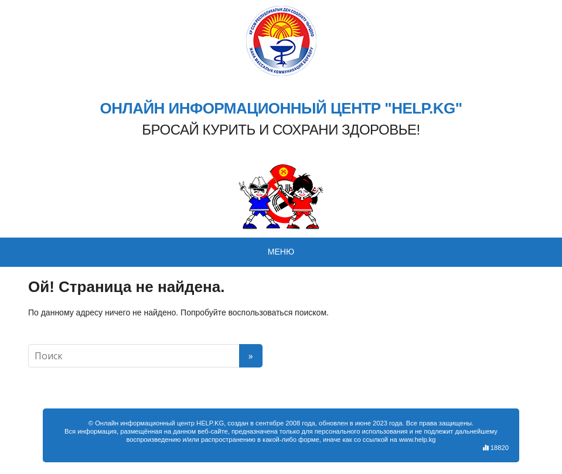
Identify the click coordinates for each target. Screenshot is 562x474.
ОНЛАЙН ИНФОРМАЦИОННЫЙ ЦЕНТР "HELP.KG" (281, 108)
